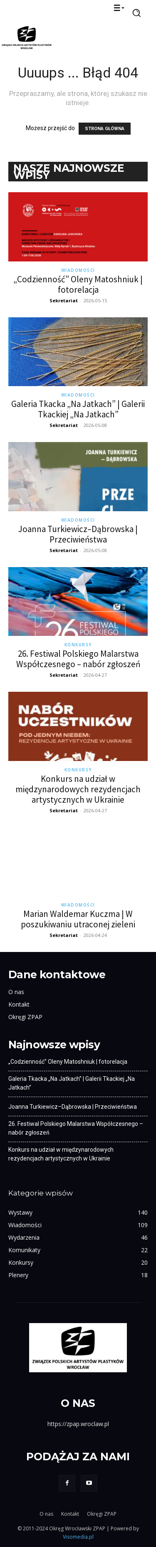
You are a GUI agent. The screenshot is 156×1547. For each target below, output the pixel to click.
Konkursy (78, 645)
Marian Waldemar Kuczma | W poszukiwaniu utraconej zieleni (78, 919)
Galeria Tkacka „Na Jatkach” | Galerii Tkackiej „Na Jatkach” (78, 409)
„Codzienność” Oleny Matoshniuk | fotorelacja (78, 284)
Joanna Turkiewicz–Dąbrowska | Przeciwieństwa (78, 534)
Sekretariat (64, 300)
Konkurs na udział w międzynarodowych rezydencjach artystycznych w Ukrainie (78, 789)
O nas (16, 992)
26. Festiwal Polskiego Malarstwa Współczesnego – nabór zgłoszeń (78, 659)
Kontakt (19, 1004)
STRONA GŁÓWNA (104, 128)
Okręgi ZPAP (25, 1017)
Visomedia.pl (78, 1536)
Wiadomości (78, 270)
